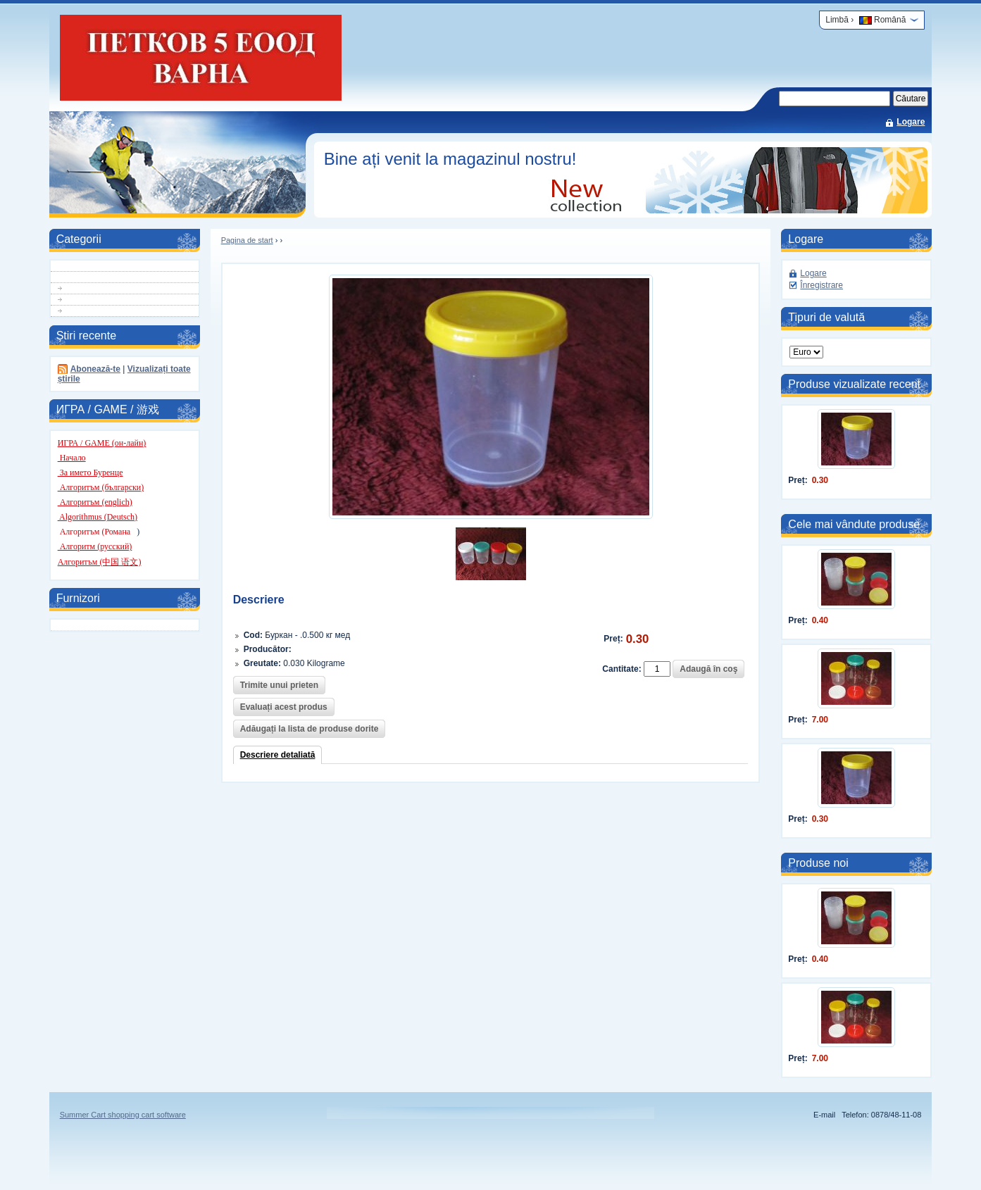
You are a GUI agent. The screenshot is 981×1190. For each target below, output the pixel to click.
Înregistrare (821, 285)
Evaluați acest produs (283, 707)
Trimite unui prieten (279, 685)
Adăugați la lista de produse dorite (309, 729)
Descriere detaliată (277, 755)
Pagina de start (247, 240)
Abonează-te (95, 369)
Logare (910, 122)
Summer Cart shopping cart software (123, 1114)
